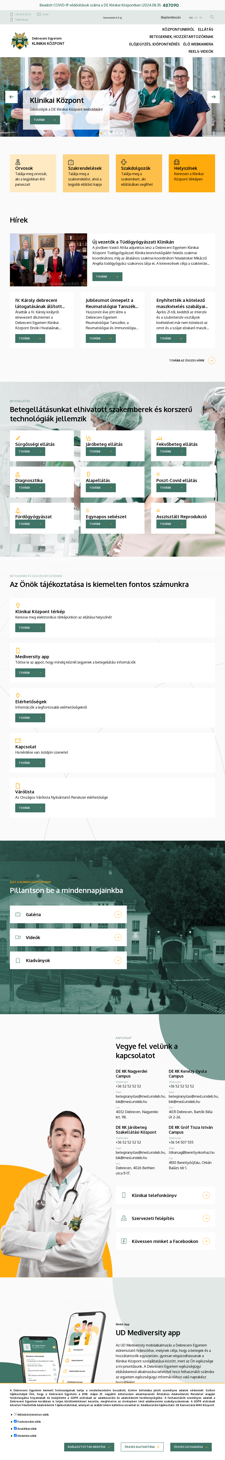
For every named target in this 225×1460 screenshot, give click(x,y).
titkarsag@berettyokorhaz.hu (192, 1152)
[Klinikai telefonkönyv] (165, 1195)
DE (200, 17)
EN (196, 17)
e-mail (45, 14)
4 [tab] (113, 133)
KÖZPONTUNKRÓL (178, 29)
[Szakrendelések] (86, 173)
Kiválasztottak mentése (86, 1447)
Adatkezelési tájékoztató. (158, 1405)
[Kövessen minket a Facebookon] (165, 1241)
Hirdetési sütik (26, 1435)
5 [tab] (117, 133)
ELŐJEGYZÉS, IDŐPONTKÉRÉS (154, 44)
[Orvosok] (33, 173)
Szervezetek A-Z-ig (112, 17)
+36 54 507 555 (181, 1142)
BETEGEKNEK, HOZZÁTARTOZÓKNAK (181, 36)
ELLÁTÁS (205, 29)
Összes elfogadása (188, 1447)
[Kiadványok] (68, 960)
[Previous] (11, 97)
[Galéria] (68, 914)
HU (191, 17)
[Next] (213, 97)
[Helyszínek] (192, 173)
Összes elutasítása (140, 1447)
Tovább (39, 119)
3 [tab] (109, 133)
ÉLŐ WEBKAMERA (198, 44)
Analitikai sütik (27, 1428)
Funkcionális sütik (29, 1421)
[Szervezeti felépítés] (165, 1218)
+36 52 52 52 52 (23, 14)
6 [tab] (121, 133)
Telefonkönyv (21, 19)
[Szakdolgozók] (139, 173)
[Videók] (68, 937)
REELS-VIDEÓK (201, 51)
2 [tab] (105, 133)
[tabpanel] (112, 97)
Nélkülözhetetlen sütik (33, 1414)
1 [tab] (101, 133)
